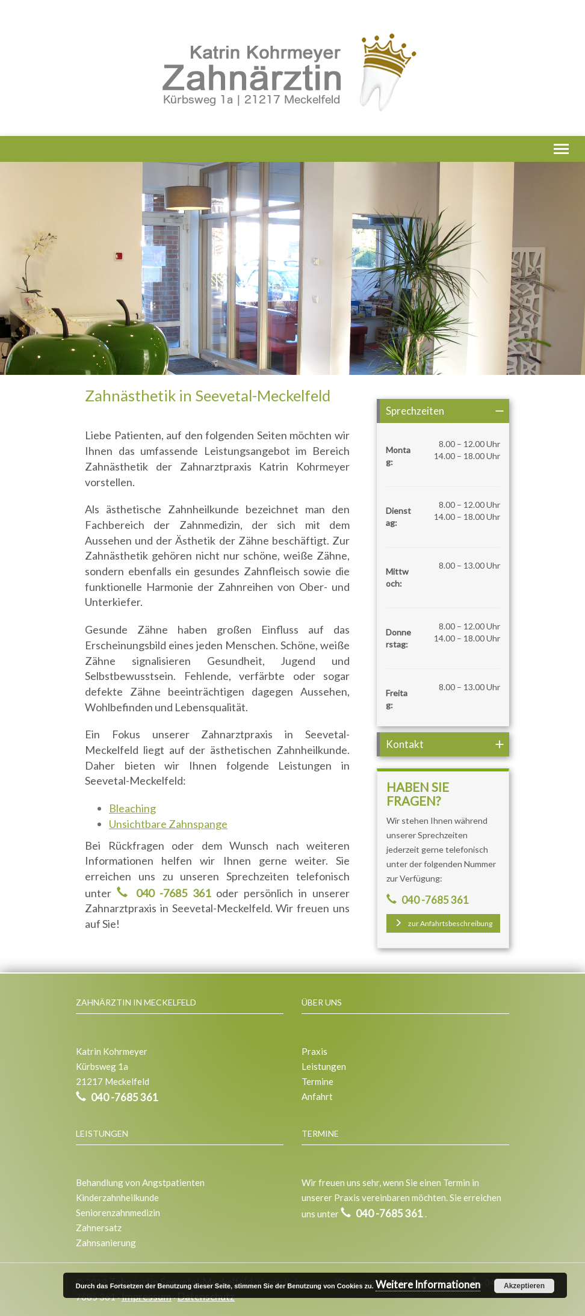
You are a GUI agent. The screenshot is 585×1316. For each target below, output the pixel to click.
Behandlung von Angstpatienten (140, 1182)
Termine (317, 1081)
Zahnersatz (99, 1227)
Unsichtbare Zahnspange (168, 823)
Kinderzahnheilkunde (117, 1197)
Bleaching (132, 808)
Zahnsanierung (106, 1242)
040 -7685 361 (171, 893)
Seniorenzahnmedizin (118, 1212)
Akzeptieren (524, 1286)
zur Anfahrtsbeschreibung (443, 923)
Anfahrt (317, 1096)
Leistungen (324, 1066)
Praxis (314, 1051)
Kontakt (405, 744)
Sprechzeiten (415, 410)
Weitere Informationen (428, 1284)
